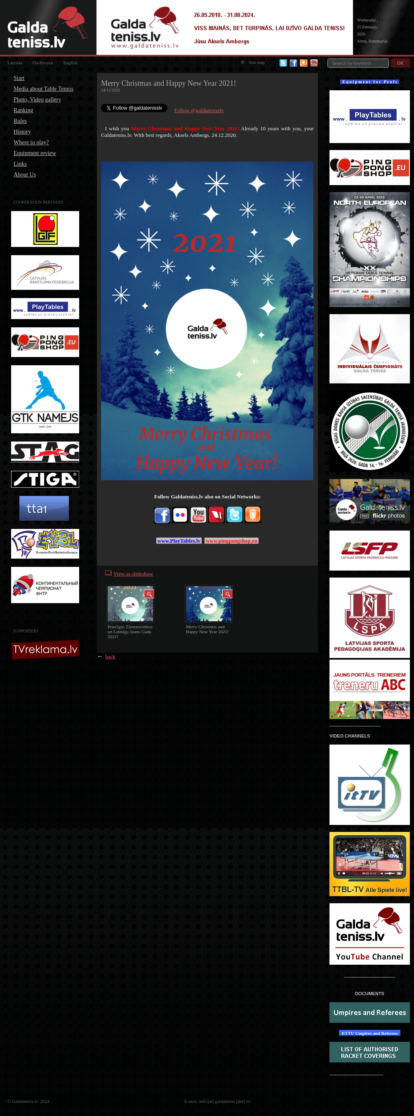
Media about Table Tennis (43, 89)
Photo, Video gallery (37, 99)
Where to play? (31, 142)
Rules (20, 121)
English (71, 62)
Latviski (14, 62)
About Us (25, 175)
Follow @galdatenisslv (199, 110)
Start (19, 78)
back (110, 656)
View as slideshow (133, 574)
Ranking (23, 110)
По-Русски (43, 62)
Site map (253, 62)
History (22, 132)
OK (400, 63)
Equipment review (35, 153)
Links (20, 164)
